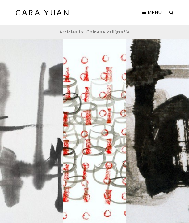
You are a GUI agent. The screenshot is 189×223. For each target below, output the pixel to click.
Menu (152, 12)
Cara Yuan (42, 12)
